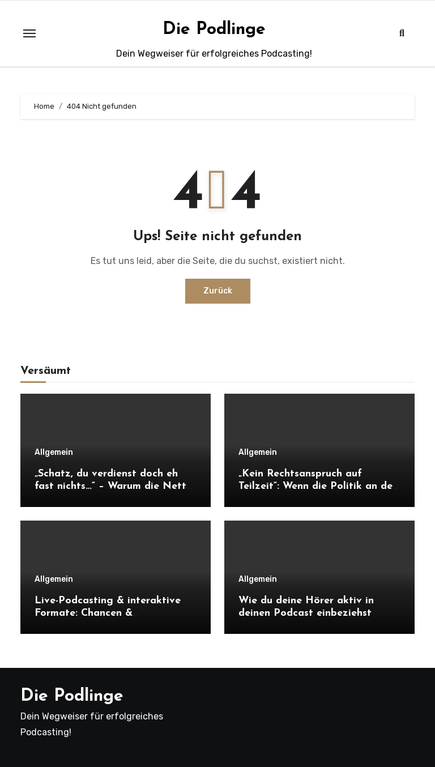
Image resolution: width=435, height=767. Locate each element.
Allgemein (54, 453)
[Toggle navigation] (29, 33)
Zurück (217, 291)
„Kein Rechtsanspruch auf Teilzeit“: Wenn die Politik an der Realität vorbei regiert (317, 486)
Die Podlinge (214, 30)
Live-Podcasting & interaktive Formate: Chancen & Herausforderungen (108, 612)
